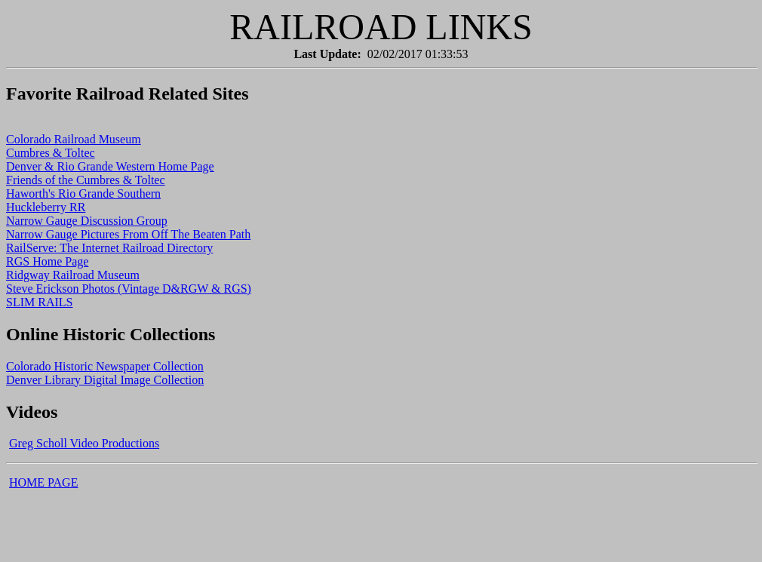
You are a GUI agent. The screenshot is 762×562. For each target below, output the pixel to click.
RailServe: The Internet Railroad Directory (109, 247)
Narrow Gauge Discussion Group (86, 220)
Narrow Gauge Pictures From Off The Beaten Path (128, 234)
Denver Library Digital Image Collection (105, 379)
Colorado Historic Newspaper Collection (105, 366)
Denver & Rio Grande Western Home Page (110, 166)
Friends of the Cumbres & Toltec (85, 180)
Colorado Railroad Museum (73, 139)
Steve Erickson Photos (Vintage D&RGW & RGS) (128, 288)
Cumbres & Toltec (50, 152)
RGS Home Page (47, 261)
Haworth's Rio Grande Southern (83, 193)
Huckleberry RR (45, 207)
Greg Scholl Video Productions (84, 443)
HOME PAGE (43, 482)
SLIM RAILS (39, 302)
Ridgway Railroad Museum (73, 275)
